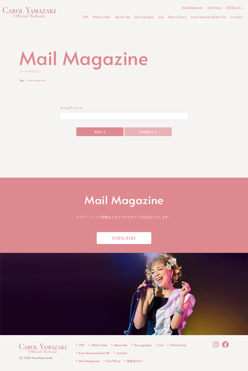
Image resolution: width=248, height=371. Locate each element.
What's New (99, 345)
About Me (120, 345)
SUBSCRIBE (124, 238)
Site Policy (113, 361)
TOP (81, 345)
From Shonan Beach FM (94, 353)
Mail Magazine (89, 361)
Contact (121, 353)
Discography (143, 345)
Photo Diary (178, 345)
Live (160, 345)
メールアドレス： (72, 108)
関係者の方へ (135, 361)
